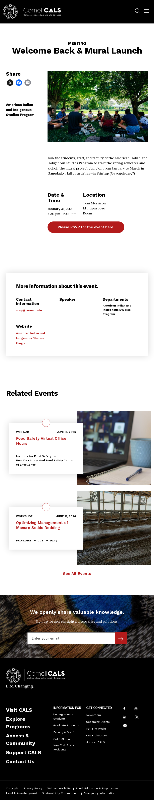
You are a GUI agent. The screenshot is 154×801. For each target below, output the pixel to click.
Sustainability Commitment (60, 793)
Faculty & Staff (63, 732)
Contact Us (20, 762)
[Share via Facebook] (19, 82)
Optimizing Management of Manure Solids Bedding (42, 525)
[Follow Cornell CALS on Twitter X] (137, 718)
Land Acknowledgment (21, 793)
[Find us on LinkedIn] (124, 718)
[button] (146, 11)
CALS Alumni (61, 739)
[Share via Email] (28, 82)
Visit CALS (19, 710)
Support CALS (23, 753)
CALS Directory (96, 736)
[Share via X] (10, 82)
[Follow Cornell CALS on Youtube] (125, 726)
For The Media (96, 729)
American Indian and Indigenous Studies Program (30, 338)
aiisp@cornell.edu (29, 311)
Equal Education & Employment (97, 788)
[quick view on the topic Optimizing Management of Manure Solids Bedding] (46, 508)
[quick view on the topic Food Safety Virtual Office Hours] (46, 423)
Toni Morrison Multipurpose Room (94, 208)
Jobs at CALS (95, 742)
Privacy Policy (33, 788)
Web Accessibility (59, 788)
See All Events (77, 574)
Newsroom (93, 715)
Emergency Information (99, 793)
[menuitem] (137, 12)
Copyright (12, 788)
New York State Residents (63, 748)
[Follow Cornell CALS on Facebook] (124, 709)
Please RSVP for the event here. (89, 227)
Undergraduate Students (63, 717)
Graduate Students (66, 726)
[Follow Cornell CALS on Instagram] (136, 709)
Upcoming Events (98, 722)
